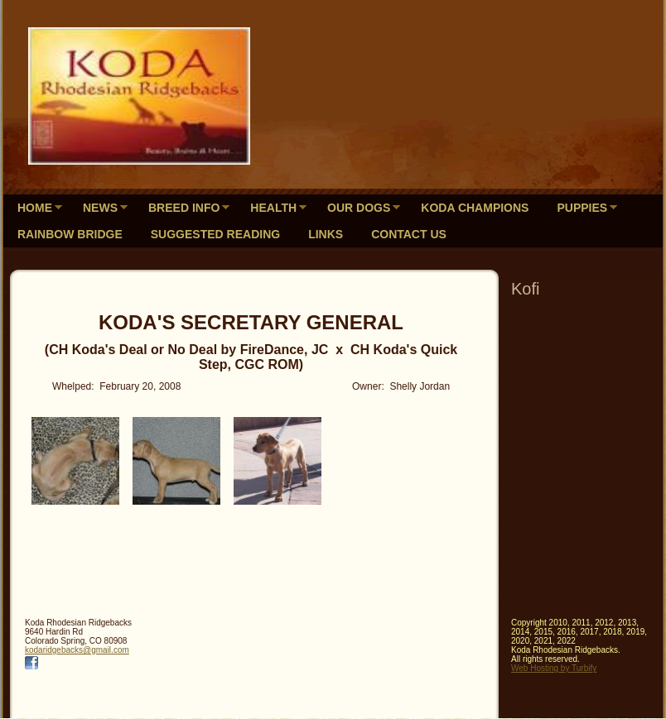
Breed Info (184, 207)
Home (34, 207)
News (100, 207)
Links (325, 234)
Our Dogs (358, 207)
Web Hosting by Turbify (553, 668)
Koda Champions (474, 207)
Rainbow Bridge (70, 234)
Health (273, 207)
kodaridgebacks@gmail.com (77, 649)
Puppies (582, 207)
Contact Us (408, 234)
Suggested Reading (215, 234)
